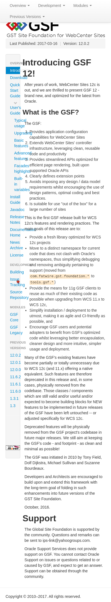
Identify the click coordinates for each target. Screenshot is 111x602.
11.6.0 (15, 391)
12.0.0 (15, 369)
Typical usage (16, 123)
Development (51, 5)
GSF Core (14, 317)
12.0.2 (15, 355)
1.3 (12, 405)
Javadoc (15, 209)
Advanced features (16, 156)
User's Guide (15, 108)
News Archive (15, 245)
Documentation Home (15, 232)
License (15, 255)
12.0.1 (15, 362)
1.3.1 (14, 398)
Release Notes (15, 220)
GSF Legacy (15, 330)
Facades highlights (16, 169)
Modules (82, 5)
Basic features (16, 143)
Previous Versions (27, 16)
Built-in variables (16, 184)
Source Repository (15, 295)
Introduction (15, 70)
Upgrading (16, 133)
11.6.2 (15, 377)
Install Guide (15, 200)
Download (15, 77)
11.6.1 (15, 384)
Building (15, 272)
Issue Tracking (15, 282)
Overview (20, 5)
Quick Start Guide (15, 90)
